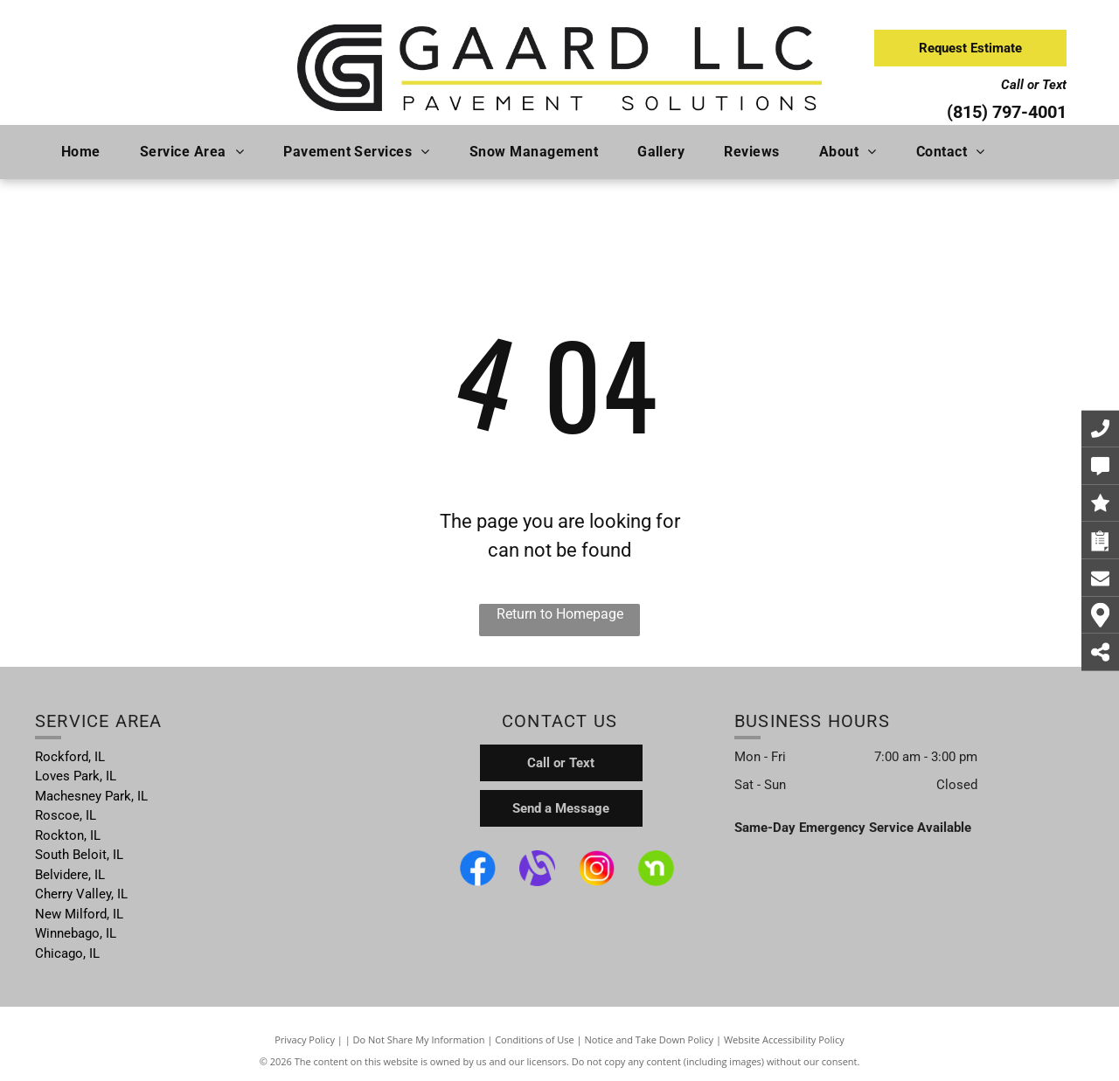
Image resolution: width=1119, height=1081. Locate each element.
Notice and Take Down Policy (649, 1039)
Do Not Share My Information (419, 1039)
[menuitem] (87, 152)
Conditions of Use (534, 1039)
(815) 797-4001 (1007, 111)
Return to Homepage (560, 614)
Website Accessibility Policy (784, 1039)
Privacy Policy (305, 1039)
